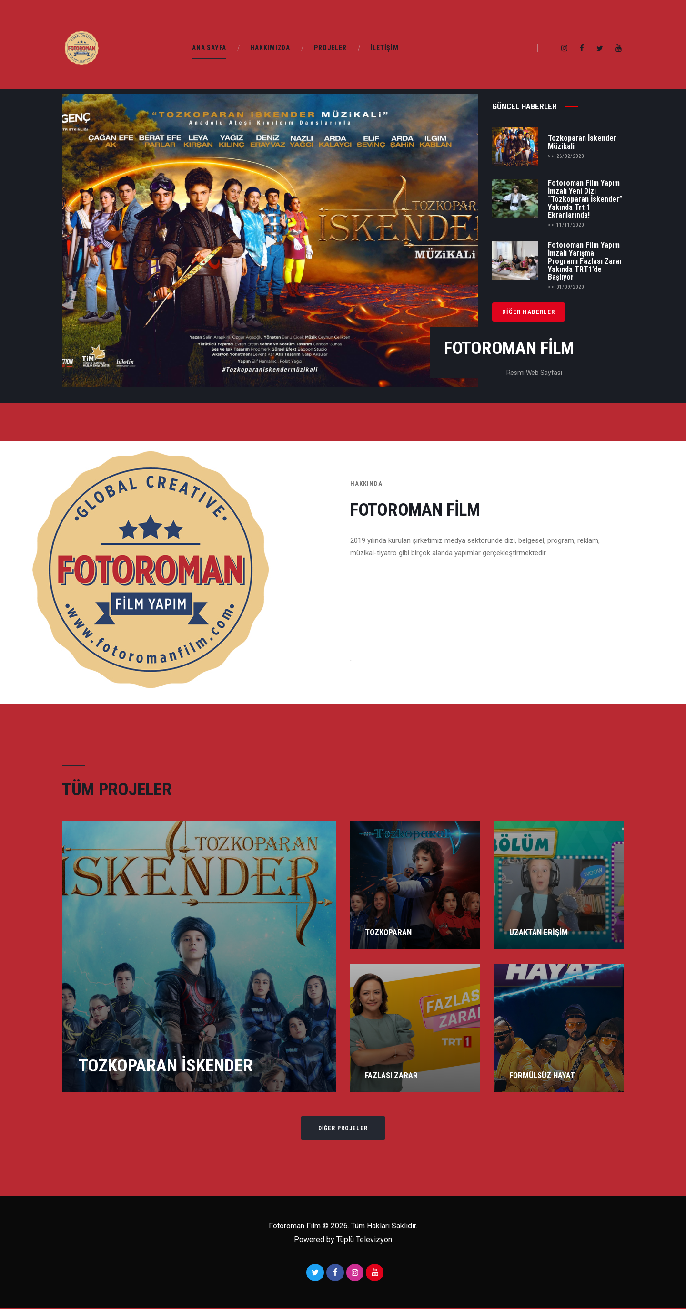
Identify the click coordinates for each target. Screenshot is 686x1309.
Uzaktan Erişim (538, 932)
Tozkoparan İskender (166, 1064)
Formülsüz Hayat (542, 1075)
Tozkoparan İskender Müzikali (582, 142)
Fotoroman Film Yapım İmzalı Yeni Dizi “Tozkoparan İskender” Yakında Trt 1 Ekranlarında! (585, 199)
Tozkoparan (388, 932)
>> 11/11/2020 (566, 225)
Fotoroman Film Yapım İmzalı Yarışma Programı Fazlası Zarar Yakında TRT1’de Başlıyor (585, 261)
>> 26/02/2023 (566, 156)
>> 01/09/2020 (566, 287)
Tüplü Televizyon (363, 1240)
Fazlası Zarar (391, 1075)
